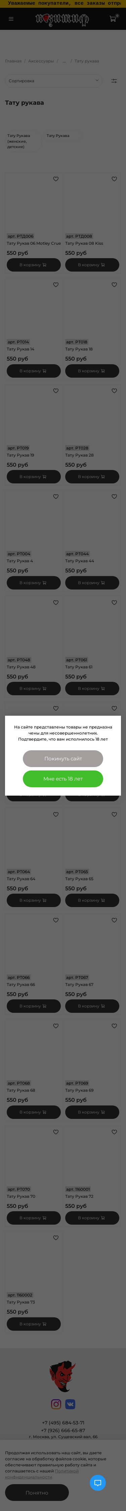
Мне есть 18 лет (63, 778)
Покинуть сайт (63, 758)
